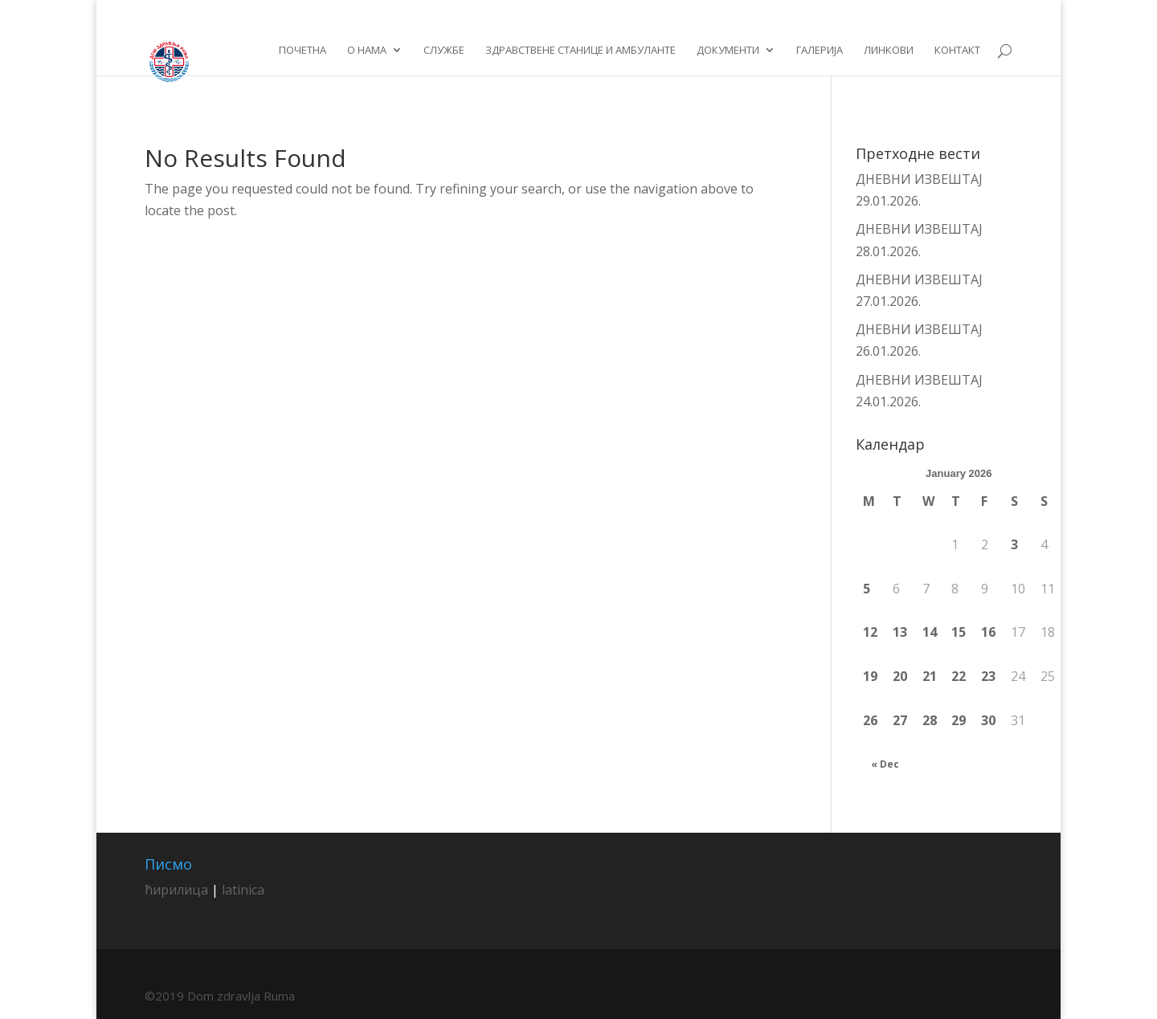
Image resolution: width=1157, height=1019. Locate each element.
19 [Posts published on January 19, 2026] (870, 676)
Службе (443, 50)
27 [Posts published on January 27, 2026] (900, 720)
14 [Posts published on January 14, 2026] (929, 632)
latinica (243, 890)
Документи (728, 50)
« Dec (885, 764)
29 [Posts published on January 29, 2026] (958, 720)
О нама (366, 50)
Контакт (957, 50)
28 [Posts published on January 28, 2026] (929, 720)
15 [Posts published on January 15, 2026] (958, 632)
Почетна (302, 50)
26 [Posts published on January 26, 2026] (870, 720)
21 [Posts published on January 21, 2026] (929, 676)
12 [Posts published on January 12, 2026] (870, 632)
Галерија (819, 50)
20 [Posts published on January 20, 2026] (900, 676)
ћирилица (176, 890)
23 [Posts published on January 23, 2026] (988, 676)
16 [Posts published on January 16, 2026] (988, 632)
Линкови (889, 50)
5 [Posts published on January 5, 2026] (866, 588)
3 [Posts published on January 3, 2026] (1014, 544)
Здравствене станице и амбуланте (580, 50)
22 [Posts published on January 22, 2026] (958, 676)
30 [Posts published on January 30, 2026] (988, 720)
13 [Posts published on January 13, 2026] (900, 632)
